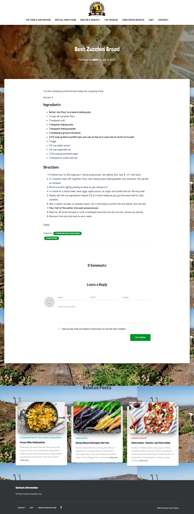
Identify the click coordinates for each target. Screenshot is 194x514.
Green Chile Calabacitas (32, 442)
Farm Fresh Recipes (133, 19)
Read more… (25, 460)
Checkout (163, 19)
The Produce (111, 19)
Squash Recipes (55, 437)
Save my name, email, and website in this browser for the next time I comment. (94, 328)
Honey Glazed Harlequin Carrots (92, 442)
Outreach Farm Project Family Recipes (67, 233)
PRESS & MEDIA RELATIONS (47, 507)
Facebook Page (61, 507)
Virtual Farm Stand (65, 19)
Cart (151, 19)
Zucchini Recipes (51, 238)
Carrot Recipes (81, 438)
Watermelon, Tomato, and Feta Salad (150, 442)
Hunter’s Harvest (90, 19)
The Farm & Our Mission (38, 19)
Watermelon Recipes (139, 438)
